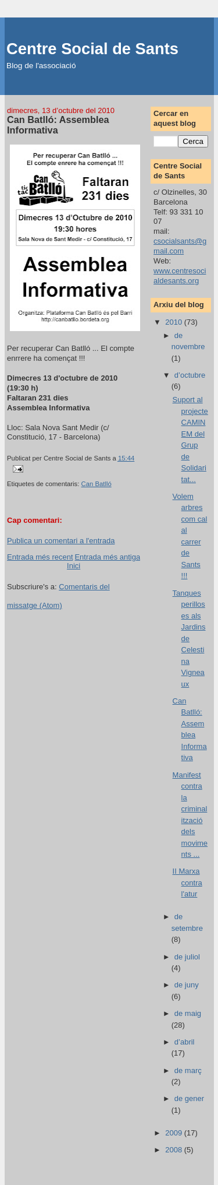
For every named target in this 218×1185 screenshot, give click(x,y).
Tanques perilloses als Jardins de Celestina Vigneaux (189, 638)
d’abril (184, 1042)
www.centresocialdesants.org (179, 275)
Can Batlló (96, 483)
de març (188, 1070)
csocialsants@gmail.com (179, 246)
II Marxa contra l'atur (187, 882)
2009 (174, 1132)
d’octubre (189, 375)
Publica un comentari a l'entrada (61, 540)
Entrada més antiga (107, 557)
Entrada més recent (40, 557)
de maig (187, 1013)
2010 (174, 322)
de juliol (187, 956)
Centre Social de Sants (92, 49)
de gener (189, 1098)
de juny (186, 984)
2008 (174, 1149)
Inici (73, 565)
